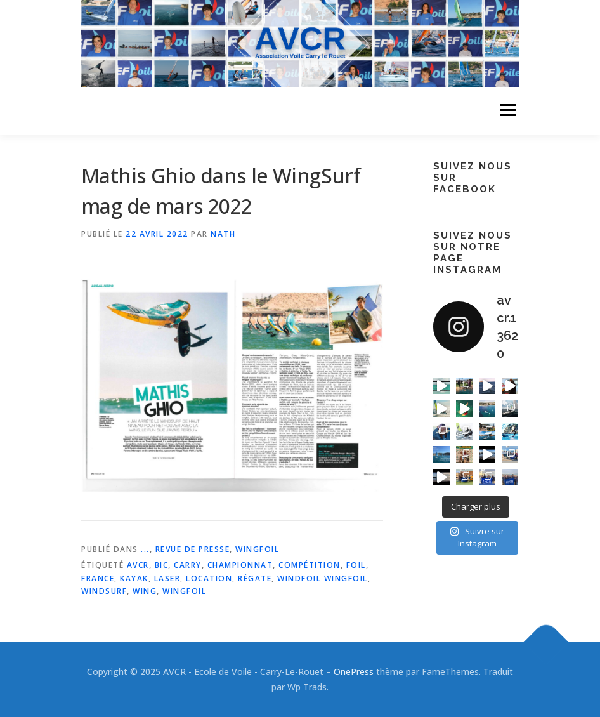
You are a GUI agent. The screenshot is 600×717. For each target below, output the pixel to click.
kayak (134, 578)
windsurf (104, 591)
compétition (309, 565)
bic (162, 565)
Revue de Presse (192, 549)
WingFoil (257, 549)
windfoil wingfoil (322, 578)
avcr (138, 565)
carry (188, 565)
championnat (240, 565)
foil (356, 565)
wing (145, 591)
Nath (223, 233)
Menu (508, 110)
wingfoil (184, 591)
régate (254, 578)
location (209, 578)
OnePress (354, 672)
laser (167, 578)
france (97, 578)
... (145, 549)
